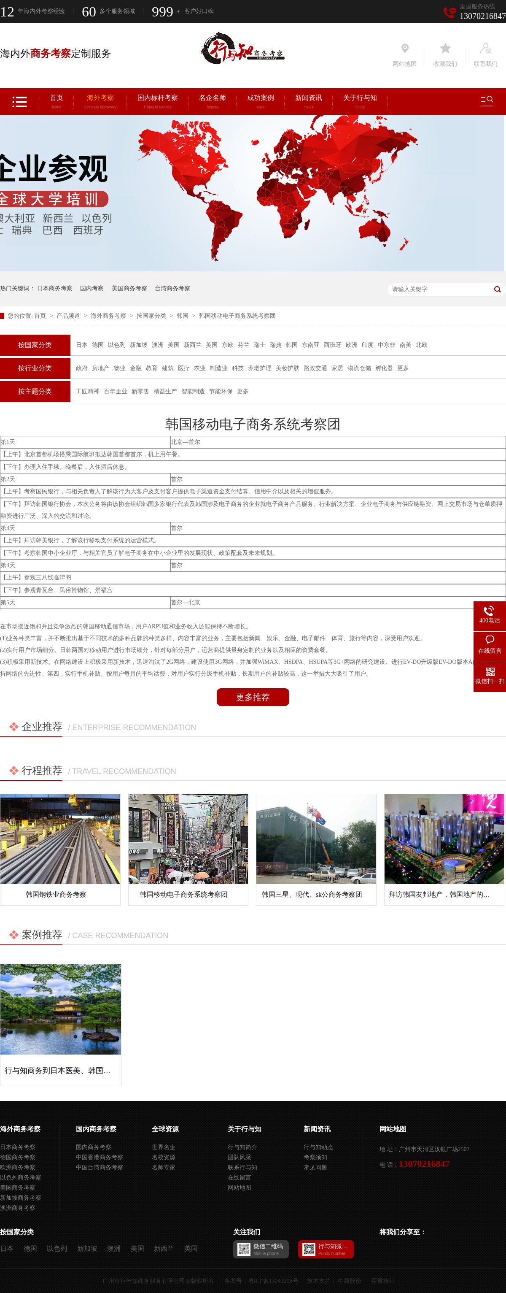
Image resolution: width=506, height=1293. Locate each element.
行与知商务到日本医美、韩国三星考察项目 (77, 1070)
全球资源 (165, 1129)
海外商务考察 (109, 316)
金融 (136, 368)
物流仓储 (359, 368)
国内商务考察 (96, 1129)
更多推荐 (253, 697)
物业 (120, 368)
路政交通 (315, 368)
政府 (82, 368)
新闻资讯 (308, 103)
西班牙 (333, 345)
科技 (238, 368)
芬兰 (244, 345)
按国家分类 (152, 316)
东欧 (228, 345)
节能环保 (221, 391)
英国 (212, 345)
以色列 (117, 345)
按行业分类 (35, 368)
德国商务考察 (17, 1157)
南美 (406, 345)
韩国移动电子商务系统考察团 (237, 316)
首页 (56, 103)
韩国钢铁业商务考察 (56, 894)
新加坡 (139, 345)
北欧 (422, 345)
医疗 (184, 368)
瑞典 (276, 345)
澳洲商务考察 (17, 1208)
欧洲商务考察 (17, 1167)
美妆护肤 (287, 368)
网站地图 (239, 1188)
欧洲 (352, 345)
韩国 (183, 316)
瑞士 (260, 345)
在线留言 (239, 1177)
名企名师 (212, 103)
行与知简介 (242, 1147)
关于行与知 (360, 103)
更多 (403, 368)
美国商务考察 (129, 288)
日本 (82, 345)
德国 (98, 345)
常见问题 (315, 1167)
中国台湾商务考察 (99, 1167)
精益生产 (165, 391)
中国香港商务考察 (99, 1157)
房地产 (101, 368)
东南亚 (311, 345)
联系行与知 (242, 1167)
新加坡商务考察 (20, 1198)
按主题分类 (35, 391)
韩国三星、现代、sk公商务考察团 (312, 894)
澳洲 (158, 345)
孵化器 (384, 368)
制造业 (219, 368)
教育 (152, 368)
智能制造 (193, 391)
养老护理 (260, 368)
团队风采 (239, 1157)
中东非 (387, 345)
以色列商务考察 (20, 1177)
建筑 (168, 368)
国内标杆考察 (157, 103)
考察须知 (315, 1157)
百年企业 (115, 391)
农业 (200, 368)
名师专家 (163, 1167)
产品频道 (69, 316)
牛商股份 (349, 1281)
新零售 (140, 391)
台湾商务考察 (172, 288)
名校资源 (163, 1157)
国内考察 (92, 288)
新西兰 (193, 345)
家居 (337, 368)
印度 (368, 345)
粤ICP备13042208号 (273, 1281)
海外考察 (100, 103)
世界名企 (163, 1147)
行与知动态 (318, 1147)
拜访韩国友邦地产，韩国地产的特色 (443, 894)
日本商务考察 (55, 288)
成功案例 (260, 103)
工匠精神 (88, 391)
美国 (174, 345)
